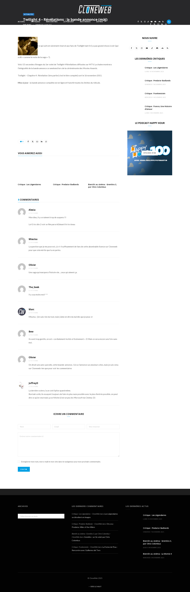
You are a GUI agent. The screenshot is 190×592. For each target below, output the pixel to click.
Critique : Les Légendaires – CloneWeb (86, 514)
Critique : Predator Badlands (66, 184)
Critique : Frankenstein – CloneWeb (85, 547)
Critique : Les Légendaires (29, 184)
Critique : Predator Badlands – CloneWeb (87, 524)
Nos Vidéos (85, 22)
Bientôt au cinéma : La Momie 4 (157, 554)
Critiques (35, 22)
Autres (99, 22)
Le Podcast (68, 22)
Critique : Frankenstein (155, 93)
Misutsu (33, 239)
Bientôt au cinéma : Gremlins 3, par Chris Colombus (102, 185)
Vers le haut (95, 586)
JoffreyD (33, 383)
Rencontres (52, 22)
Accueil (21, 22)
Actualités (28, 14)
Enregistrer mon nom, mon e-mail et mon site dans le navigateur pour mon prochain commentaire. (61, 462)
